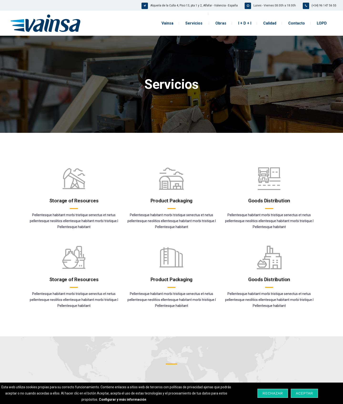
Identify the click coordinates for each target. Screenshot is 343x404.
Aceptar (304, 393)
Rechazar (272, 393)
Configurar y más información (122, 399)
